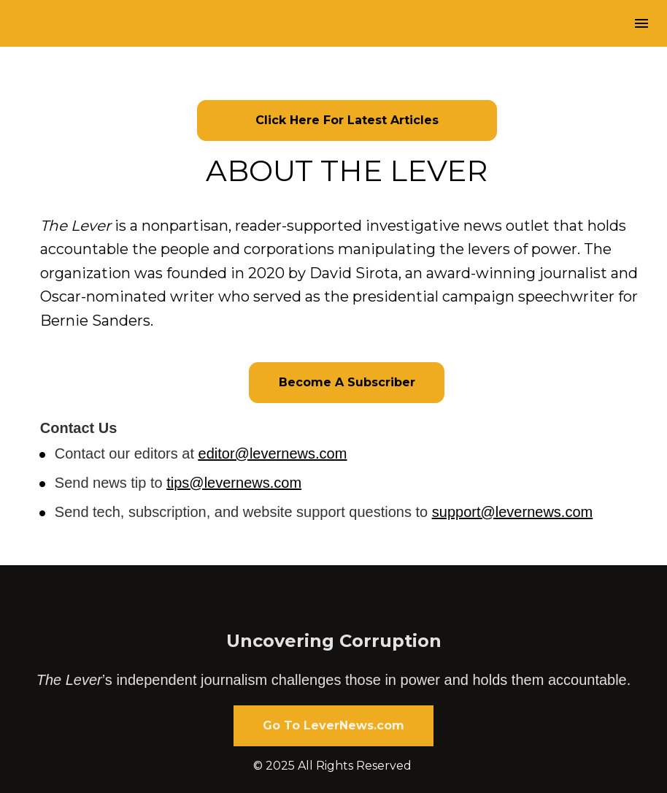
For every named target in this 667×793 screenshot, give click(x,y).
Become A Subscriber (347, 382)
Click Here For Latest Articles (347, 120)
